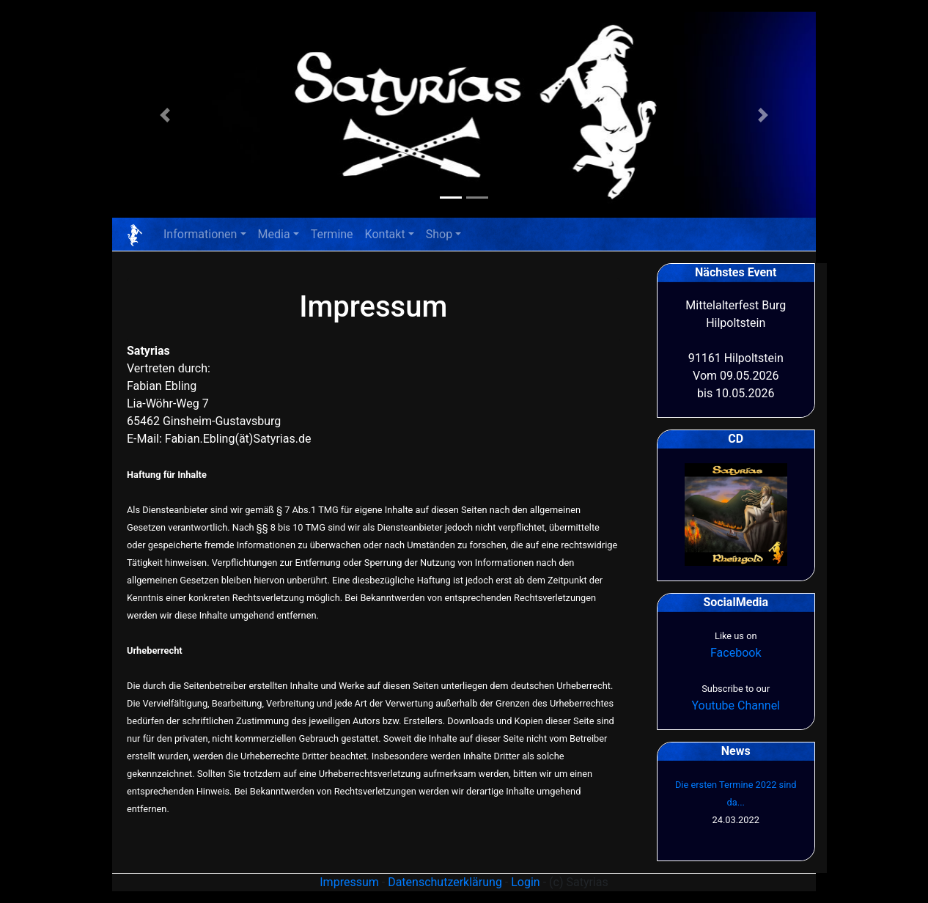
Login (525, 882)
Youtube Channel (735, 705)
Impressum (349, 882)
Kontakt (385, 234)
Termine (332, 234)
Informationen (200, 234)
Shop (439, 234)
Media (274, 234)
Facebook (735, 653)
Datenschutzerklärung (445, 882)
